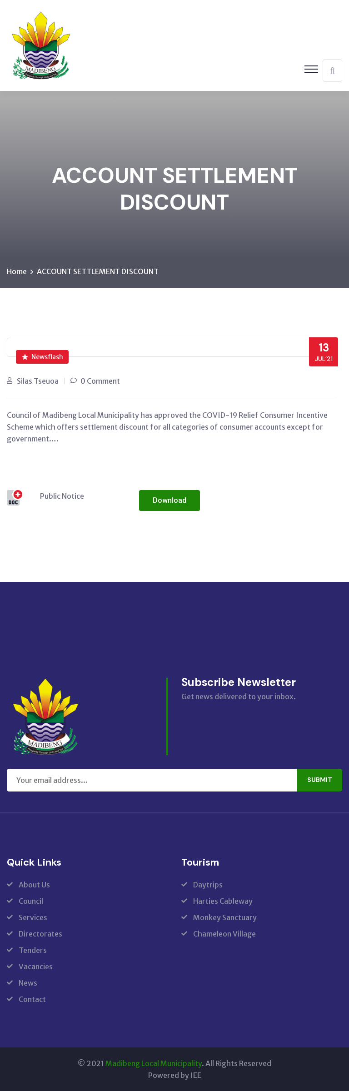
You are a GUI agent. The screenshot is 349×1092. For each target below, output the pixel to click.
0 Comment (100, 381)
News (28, 983)
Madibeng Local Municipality (153, 1064)
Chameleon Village (224, 934)
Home (17, 272)
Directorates (40, 934)
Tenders (33, 951)
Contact (32, 1000)
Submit (319, 781)
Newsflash (42, 358)
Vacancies (36, 967)
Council (31, 902)
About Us (34, 885)
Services (33, 918)
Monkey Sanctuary (225, 918)
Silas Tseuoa (38, 381)
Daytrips (208, 885)
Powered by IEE (174, 1076)
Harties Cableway (223, 902)
